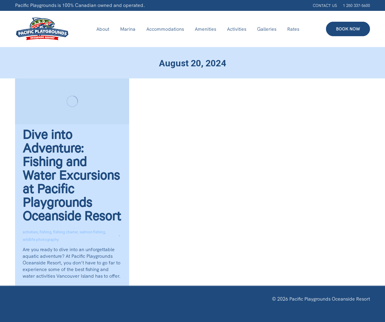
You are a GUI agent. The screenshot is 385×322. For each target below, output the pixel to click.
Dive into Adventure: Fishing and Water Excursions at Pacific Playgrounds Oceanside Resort (72, 178)
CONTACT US (325, 5)
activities (30, 232)
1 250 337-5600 (356, 5)
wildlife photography (41, 239)
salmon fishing (92, 232)
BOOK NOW (348, 29)
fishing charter (65, 232)
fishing (45, 232)
